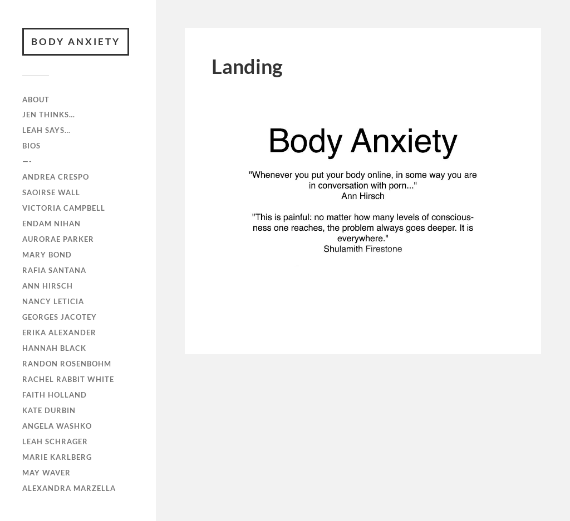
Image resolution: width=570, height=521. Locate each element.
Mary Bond (47, 254)
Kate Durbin (49, 410)
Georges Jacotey (59, 316)
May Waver (46, 472)
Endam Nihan (51, 223)
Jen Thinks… (48, 114)
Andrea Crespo (55, 176)
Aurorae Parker (58, 239)
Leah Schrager (55, 441)
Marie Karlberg (57, 457)
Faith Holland (54, 394)
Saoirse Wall (51, 192)
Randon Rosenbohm (66, 363)
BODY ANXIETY (75, 41)
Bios (31, 145)
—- (27, 161)
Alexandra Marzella (69, 488)
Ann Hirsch (47, 285)
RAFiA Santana (54, 270)
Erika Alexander (59, 332)
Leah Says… (46, 130)
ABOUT (36, 99)
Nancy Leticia (53, 301)
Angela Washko (57, 425)
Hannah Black (54, 348)
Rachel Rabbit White (68, 379)
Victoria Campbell (63, 208)
